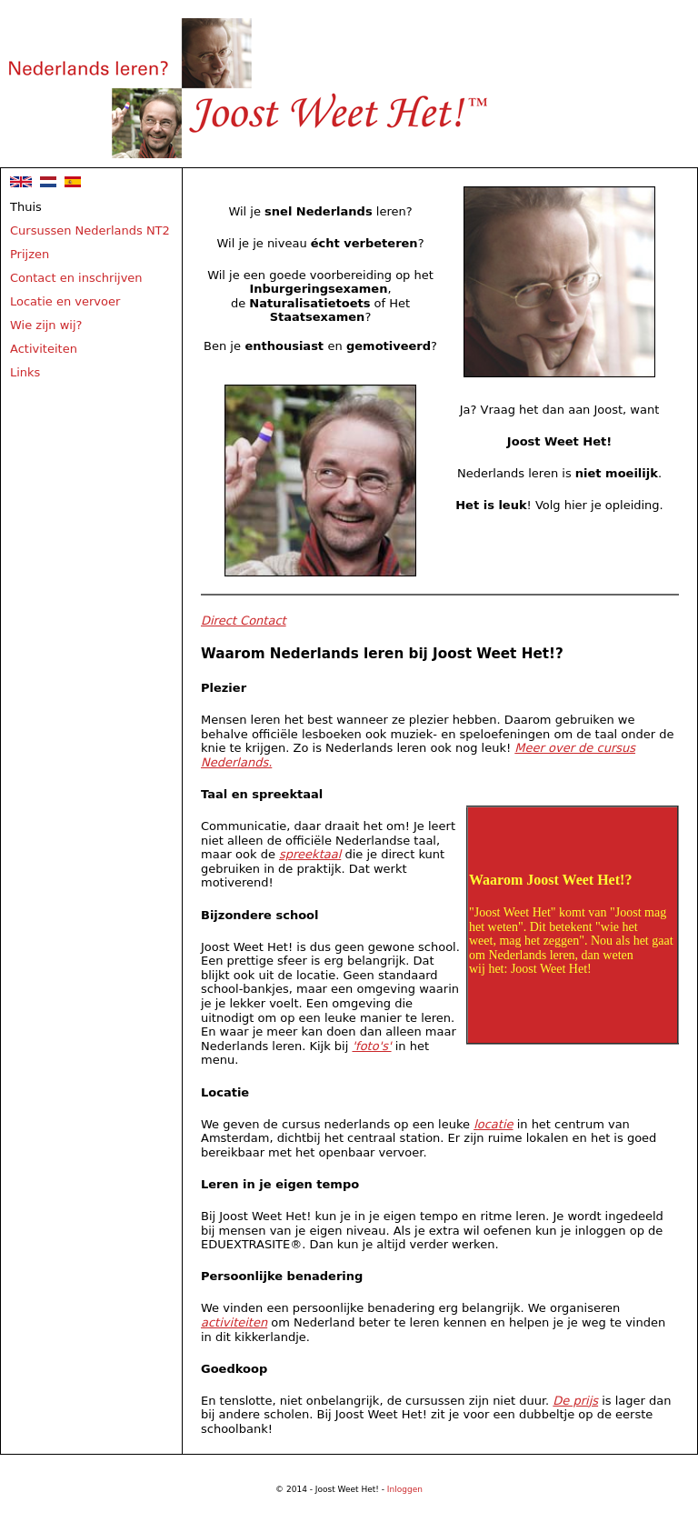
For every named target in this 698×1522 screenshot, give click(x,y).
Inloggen (405, 1489)
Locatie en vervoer (65, 301)
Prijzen (29, 254)
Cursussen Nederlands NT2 (90, 230)
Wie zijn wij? (46, 325)
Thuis (26, 207)
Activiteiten (43, 348)
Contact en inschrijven (76, 278)
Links (25, 372)
